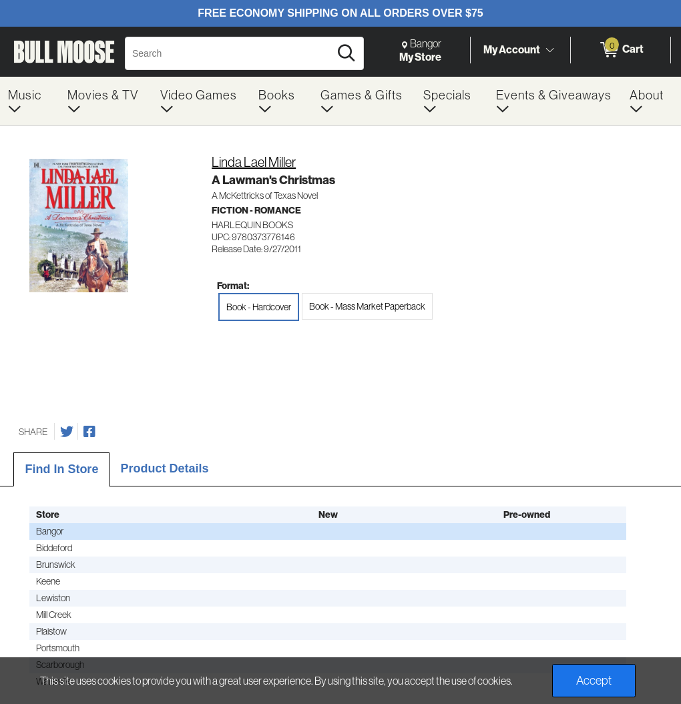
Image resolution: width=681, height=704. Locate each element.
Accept (594, 680)
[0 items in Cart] (621, 50)
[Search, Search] (229, 53)
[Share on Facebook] (89, 431)
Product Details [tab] (164, 468)
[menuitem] (29, 101)
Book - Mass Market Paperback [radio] (367, 306)
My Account (511, 49)
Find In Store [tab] (61, 469)
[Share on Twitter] (66, 431)
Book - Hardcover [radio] (258, 307)
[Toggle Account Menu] (549, 50)
